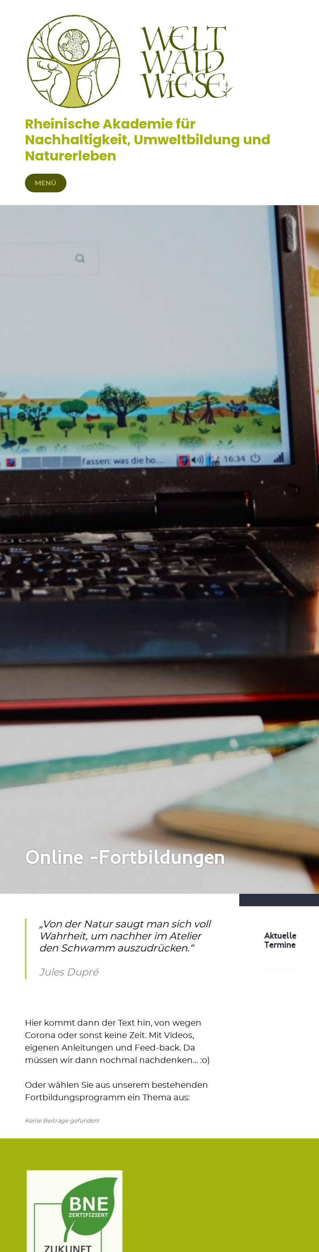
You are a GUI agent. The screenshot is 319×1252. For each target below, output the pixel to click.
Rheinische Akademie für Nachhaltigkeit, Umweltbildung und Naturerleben (147, 139)
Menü (45, 183)
